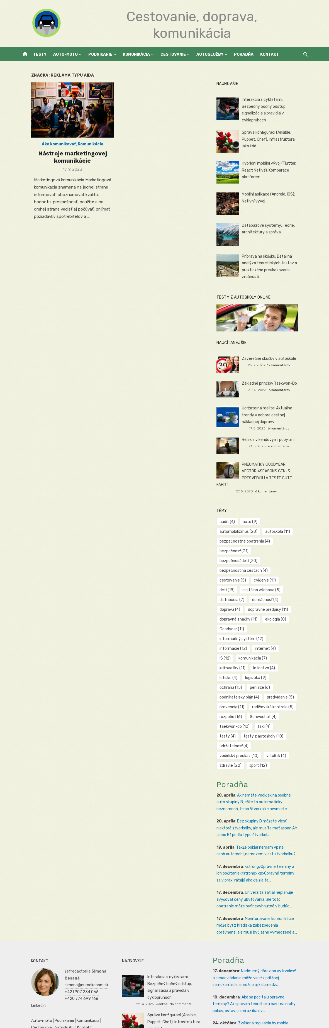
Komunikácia (136, 54)
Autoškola (29, 995)
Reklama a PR (69, 988)
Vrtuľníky (92, 988)
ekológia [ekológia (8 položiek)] (279, 601)
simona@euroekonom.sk (75, 931)
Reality (46, 995)
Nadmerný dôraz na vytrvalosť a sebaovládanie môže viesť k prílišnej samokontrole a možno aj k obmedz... (262, 930)
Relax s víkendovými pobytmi (272, 438)
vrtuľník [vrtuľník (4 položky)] (280, 708)
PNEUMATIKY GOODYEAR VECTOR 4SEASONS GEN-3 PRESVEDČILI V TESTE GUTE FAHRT (276, 469)
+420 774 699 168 (70, 944)
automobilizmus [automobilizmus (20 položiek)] (242, 523)
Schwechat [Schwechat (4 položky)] (267, 679)
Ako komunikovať (51, 149)
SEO (51, 988)
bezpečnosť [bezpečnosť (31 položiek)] (237, 542)
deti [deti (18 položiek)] (294, 562)
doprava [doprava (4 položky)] (267, 581)
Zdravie (88, 1002)
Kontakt (269, 54)
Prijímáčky (89, 995)
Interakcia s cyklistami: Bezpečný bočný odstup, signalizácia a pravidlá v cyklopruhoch (276, 106)
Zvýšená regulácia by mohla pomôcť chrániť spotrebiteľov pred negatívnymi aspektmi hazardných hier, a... (261, 982)
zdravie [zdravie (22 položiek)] (234, 718)
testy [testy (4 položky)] (290, 689)
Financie (49, 1002)
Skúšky (41, 1016)
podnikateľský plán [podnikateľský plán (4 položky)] (243, 659)
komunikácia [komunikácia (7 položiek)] (237, 630)
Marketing (89, 1009)
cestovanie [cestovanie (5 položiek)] (236, 562)
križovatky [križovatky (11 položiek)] (272, 630)
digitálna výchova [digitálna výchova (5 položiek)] (242, 572)
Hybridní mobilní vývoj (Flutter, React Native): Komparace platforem (273, 168)
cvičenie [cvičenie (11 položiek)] (268, 562)
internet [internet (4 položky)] (269, 620)
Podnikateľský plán (37, 1009)
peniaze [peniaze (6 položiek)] (264, 650)
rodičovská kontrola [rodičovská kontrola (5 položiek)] (276, 669)
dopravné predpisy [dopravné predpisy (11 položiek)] (243, 591)
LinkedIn (60, 951)
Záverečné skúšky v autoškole (273, 357)
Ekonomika (69, 1002)
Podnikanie (100, 54)
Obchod (57, 1016)
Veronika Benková (184, 974)
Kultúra (26, 1016)
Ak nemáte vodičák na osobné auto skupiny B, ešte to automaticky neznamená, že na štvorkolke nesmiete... (262, 755)
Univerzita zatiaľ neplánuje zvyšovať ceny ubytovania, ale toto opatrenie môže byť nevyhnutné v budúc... (261, 852)
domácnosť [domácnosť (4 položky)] (236, 581)
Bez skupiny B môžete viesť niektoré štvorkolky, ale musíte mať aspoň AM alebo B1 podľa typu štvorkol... (263, 780)
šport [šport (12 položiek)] (261, 718)
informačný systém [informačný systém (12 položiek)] (277, 611)
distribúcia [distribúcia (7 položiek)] (281, 572)
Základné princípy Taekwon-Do (273, 382)
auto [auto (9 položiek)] (253, 513)
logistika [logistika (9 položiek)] (288, 640)
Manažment (66, 995)
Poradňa (244, 54)
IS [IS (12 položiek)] (292, 620)
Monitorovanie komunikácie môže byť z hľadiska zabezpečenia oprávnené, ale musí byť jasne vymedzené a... (264, 878)
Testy (40, 54)
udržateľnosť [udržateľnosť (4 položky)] (285, 698)
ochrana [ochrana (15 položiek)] (234, 650)
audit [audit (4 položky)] (231, 513)
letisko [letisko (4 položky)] (261, 640)
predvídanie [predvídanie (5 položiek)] (284, 659)
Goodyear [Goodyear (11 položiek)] (235, 611)
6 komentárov (287, 389)
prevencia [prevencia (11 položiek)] (235, 669)
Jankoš (174, 950)
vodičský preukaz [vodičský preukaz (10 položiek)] (242, 708)
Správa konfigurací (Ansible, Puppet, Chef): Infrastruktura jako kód (276, 137)
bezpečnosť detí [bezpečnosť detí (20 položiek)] (279, 542)
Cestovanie (173, 54)
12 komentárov (286, 364)
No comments (193, 950)
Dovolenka (76, 1016)
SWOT (103, 1002)
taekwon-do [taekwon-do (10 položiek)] (238, 689)
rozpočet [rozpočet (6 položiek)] (234, 679)
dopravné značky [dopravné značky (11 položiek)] (242, 601)
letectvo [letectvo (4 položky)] (234, 640)
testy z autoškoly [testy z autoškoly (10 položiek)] (243, 698)
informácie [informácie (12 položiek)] (237, 620)
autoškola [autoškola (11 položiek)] (281, 523)
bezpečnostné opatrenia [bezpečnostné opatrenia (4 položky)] (248, 533)
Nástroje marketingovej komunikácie (65, 162)
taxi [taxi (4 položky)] (267, 689)
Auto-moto (65, 54)
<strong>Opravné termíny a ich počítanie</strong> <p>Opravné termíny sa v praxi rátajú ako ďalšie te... (262, 826)
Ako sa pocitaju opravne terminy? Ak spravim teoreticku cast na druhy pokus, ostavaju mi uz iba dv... (261, 957)
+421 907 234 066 (70, 937)
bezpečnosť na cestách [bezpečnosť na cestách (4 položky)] (247, 552)
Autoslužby (209, 54)
